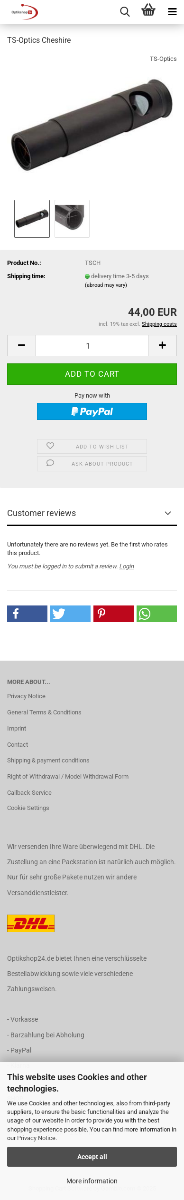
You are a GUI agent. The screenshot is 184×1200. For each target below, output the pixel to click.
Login (126, 566)
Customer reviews (41, 513)
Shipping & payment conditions (48, 760)
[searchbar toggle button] (125, 12)
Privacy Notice (36, 1137)
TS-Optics (163, 58)
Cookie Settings (28, 807)
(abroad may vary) (106, 285)
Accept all (92, 1157)
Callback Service (29, 792)
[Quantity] (92, 345)
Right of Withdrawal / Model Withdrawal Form (68, 776)
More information (92, 1181)
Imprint (16, 728)
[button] (21, 345)
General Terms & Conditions (44, 712)
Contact (17, 744)
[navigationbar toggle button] (172, 12)
